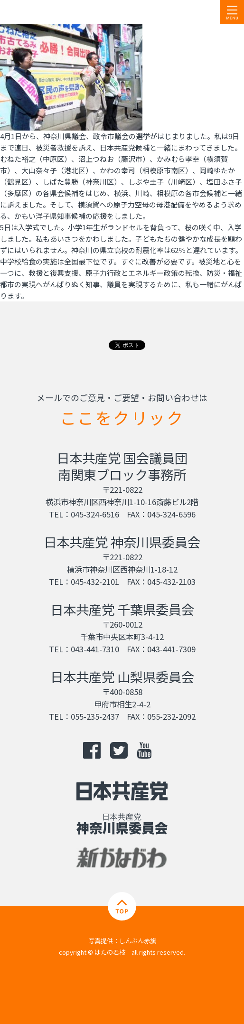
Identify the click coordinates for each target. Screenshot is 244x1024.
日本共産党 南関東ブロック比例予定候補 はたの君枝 (64, 12)
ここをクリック (122, 417)
